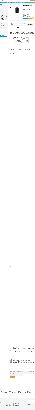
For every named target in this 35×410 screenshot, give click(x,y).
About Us (1, 401)
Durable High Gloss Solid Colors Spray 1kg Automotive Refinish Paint (16, 404)
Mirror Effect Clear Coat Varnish (5, 25)
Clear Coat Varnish (4, 12)
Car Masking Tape (4, 17)
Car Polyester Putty (4, 15)
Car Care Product (4, 19)
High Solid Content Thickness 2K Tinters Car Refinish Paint (9, 400)
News (0, 402)
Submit (13, 376)
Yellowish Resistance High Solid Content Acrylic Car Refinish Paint (9, 403)
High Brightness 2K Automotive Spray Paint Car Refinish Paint (8, 405)
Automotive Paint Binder (4, 11)
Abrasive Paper (4, 16)
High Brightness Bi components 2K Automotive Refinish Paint (16, 406)
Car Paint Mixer (4, 18)
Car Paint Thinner (4, 14)
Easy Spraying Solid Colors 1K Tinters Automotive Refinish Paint (16, 401)
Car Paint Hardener (4, 13)
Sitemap (0, 403)
